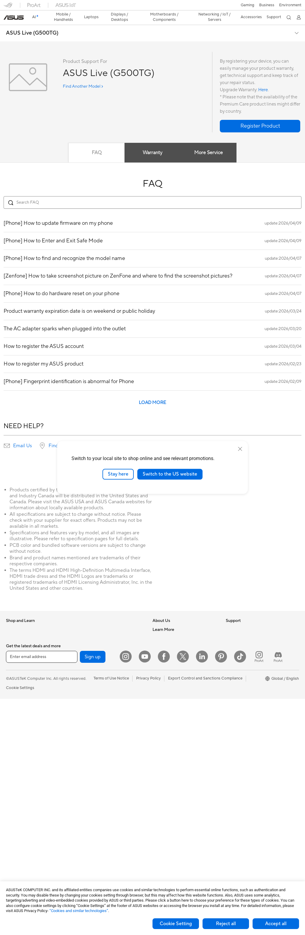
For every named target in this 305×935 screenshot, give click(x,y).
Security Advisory (168, 744)
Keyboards (87, 771)
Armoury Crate (239, 708)
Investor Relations (168, 645)
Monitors (14, 727)
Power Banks (89, 843)
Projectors (15, 736)
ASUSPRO (235, 673)
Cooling (13, 852)
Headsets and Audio (95, 789)
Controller (87, 852)
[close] (240, 449)
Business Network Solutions (102, 708)
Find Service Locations (172, 708)
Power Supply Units (23, 861)
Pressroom (162, 654)
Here (263, 79)
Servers (84, 744)
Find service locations (72, 435)
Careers (159, 628)
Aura (230, 717)
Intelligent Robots (94, 717)
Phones (12, 628)
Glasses (12, 807)
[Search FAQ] (152, 192)
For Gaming (16, 700)
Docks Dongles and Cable (101, 834)
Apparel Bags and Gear (98, 807)
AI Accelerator (91, 645)
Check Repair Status (170, 699)
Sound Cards (89, 654)
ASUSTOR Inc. (165, 663)
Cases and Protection (97, 816)
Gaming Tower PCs (22, 763)
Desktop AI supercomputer (102, 735)
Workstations (17, 789)
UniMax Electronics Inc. (173, 681)
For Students (17, 691)
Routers (85, 673)
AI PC (231, 646)
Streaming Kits (91, 798)
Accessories (16, 646)
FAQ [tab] (97, 142)
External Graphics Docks (100, 636)
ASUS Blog (235, 699)
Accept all (276, 924)
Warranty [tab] (152, 142)
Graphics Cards (20, 834)
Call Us (158, 735)
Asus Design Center (243, 664)
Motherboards (19, 825)
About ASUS (163, 619)
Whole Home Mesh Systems (103, 681)
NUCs (11, 772)
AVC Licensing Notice (245, 690)
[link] (152, 7)
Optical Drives (90, 619)
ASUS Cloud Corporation (174, 672)
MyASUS (160, 762)
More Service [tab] (208, 142)
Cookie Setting (176, 924)
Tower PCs (15, 754)
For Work (14, 673)
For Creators (17, 682)
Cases (11, 843)
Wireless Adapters (94, 690)
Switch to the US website (170, 474)
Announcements (166, 636)
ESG (230, 619)
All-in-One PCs (19, 745)
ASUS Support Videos (172, 753)
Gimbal (84, 861)
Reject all (226, 924)
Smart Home (89, 753)
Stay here (118, 474)
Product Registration (170, 717)
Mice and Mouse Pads (97, 780)
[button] (8, 7)
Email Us (22, 435)
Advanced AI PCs (241, 655)
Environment (237, 628)
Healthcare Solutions (24, 637)
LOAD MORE (152, 392)
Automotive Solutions (245, 681)
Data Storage (90, 628)
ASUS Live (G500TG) (32, 22)
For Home (15, 664)
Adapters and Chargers (98, 825)
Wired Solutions (92, 699)
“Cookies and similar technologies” (78, 910)
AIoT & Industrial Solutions (101, 726)
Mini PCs (13, 780)
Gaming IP (87, 870)
